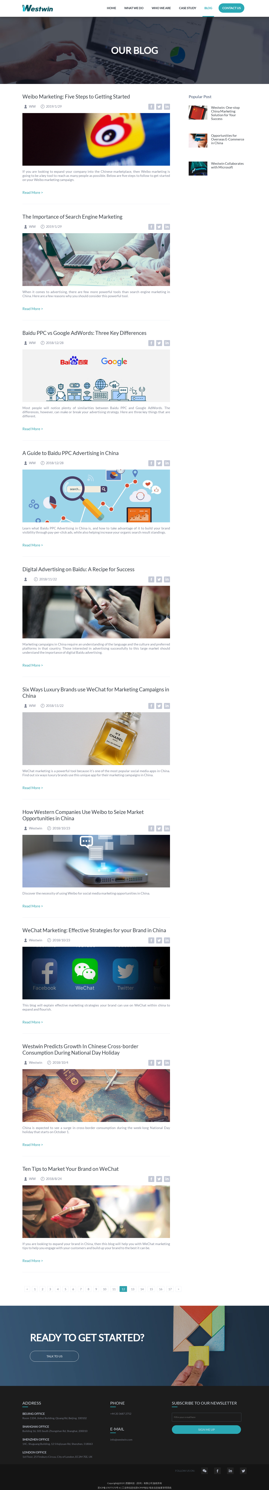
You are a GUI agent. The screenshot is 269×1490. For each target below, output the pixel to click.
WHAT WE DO (133, 8)
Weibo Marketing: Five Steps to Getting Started (76, 96)
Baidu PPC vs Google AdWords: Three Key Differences (84, 333)
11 (114, 1289)
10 (104, 1289)
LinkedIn (167, 107)
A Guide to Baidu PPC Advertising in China (70, 453)
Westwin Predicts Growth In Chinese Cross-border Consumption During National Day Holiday (80, 1049)
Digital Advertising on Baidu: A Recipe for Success (78, 569)
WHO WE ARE (161, 8)
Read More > (32, 192)
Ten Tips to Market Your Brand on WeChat (70, 1169)
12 (123, 1289)
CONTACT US (231, 8)
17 (170, 1289)
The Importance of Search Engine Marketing (72, 216)
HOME (111, 8)
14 (142, 1289)
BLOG (208, 8)
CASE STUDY (187, 8)
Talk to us (54, 1356)
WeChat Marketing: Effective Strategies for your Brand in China (94, 930)
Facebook (151, 107)
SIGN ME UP (206, 1429)
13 (132, 1289)
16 (160, 1289)
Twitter (159, 107)
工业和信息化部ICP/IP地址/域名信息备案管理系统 (146, 1487)
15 (151, 1289)
